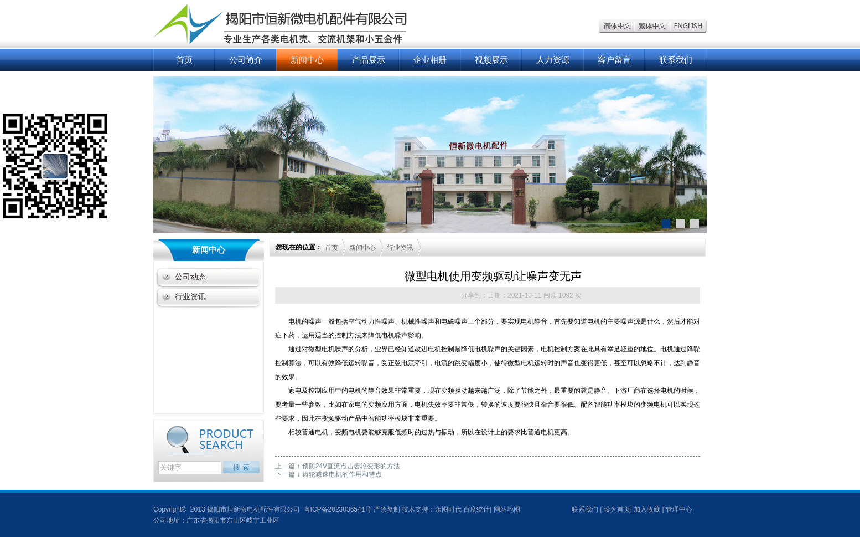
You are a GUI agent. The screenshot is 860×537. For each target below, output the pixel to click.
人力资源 (552, 59)
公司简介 (245, 59)
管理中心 (679, 509)
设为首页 (617, 509)
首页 (184, 59)
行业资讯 (190, 296)
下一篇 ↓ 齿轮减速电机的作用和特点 (328, 474)
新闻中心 (307, 59)
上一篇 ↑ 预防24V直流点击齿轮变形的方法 (337, 466)
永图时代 (448, 509)
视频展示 (491, 59)
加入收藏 (647, 509)
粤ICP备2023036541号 (336, 509)
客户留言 (614, 59)
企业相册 (430, 59)
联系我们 (675, 59)
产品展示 (368, 59)
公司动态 (190, 276)
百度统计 (476, 509)
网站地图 (507, 509)
